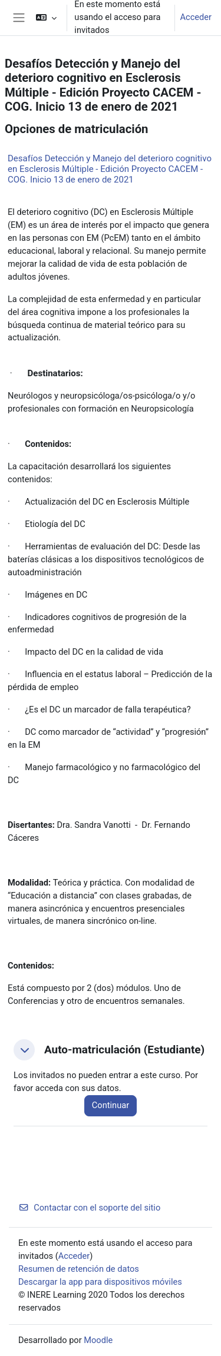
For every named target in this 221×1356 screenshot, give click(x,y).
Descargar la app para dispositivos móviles (100, 1282)
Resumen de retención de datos (78, 1269)
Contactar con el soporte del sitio (89, 1207)
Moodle (98, 1340)
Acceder (196, 17)
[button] (46, 17)
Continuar (110, 1105)
